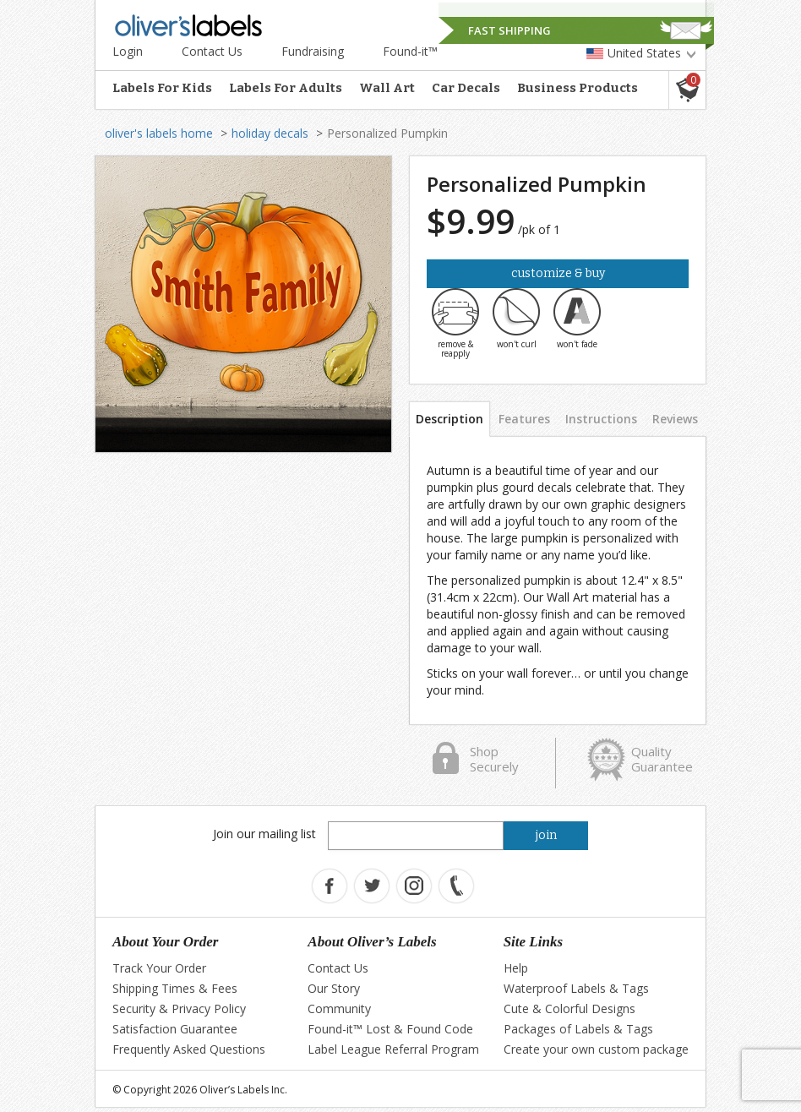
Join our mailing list (264, 834)
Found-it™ (410, 51)
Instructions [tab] (601, 419)
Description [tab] (449, 419)
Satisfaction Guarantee (174, 1029)
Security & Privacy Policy (179, 1008)
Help (516, 968)
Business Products (577, 87)
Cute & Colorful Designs (569, 1008)
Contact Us (212, 51)
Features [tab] (524, 419)
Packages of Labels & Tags (578, 1029)
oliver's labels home (159, 133)
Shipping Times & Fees (174, 988)
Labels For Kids (162, 87)
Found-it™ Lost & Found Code (390, 1029)
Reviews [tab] (675, 419)
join (546, 835)
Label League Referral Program (393, 1049)
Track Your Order (159, 968)
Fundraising (312, 51)
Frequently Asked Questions (188, 1049)
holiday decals (270, 133)
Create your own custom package (596, 1049)
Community (339, 1008)
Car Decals (466, 87)
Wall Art (387, 87)
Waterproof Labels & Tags (576, 988)
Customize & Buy (558, 273)
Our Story (334, 988)
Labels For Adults (285, 87)
